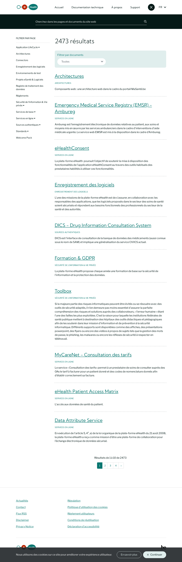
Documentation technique (87, 7)
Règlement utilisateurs (81, 513)
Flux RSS (21, 513)
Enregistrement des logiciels (30, 66)
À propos (116, 7)
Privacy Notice (25, 526)
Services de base (26, 111)
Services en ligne (25, 118)
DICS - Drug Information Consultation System (103, 225)
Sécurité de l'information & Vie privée (31, 104)
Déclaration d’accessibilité (83, 526)
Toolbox (63, 291)
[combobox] (81, 61)
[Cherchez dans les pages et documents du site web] (87, 21)
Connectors (22, 60)
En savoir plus (129, 554)
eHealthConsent (72, 148)
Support (135, 7)
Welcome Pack (24, 137)
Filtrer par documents (70, 55)
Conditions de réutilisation (83, 520)
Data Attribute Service (79, 420)
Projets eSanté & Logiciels (29, 79)
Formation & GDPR (75, 258)
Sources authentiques (28, 124)
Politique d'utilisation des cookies (88, 507)
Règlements (22, 95)
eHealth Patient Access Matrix (86, 391)
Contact (21, 507)
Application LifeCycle (28, 47)
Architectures (23, 53)
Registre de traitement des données (29, 87)
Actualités (22, 500)
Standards (22, 131)
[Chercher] (143, 21)
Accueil (59, 7)
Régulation (74, 500)
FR (160, 7)
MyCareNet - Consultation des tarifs (93, 354)
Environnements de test (28, 73)
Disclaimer (22, 520)
